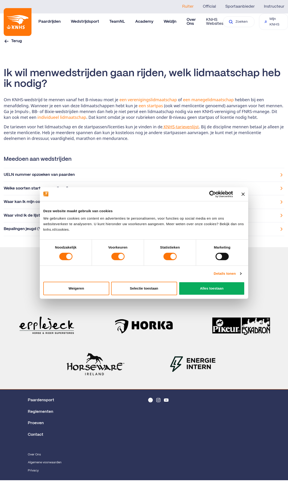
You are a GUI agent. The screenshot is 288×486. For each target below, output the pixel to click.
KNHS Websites (214, 21)
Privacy (33, 470)
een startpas (151, 105)
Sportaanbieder (240, 6)
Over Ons (34, 454)
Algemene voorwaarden (45, 462)
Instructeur (274, 6)
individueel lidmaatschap (62, 117)
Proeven (36, 423)
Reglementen (40, 411)
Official (209, 6)
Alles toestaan (212, 288)
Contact (35, 434)
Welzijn (170, 21)
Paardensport (41, 400)
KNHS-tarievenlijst (181, 126)
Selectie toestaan (144, 288)
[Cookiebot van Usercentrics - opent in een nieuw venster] (212, 194)
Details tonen (225, 273)
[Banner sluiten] (243, 194)
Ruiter (188, 6)
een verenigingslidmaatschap (148, 99)
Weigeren (76, 288)
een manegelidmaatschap (208, 99)
